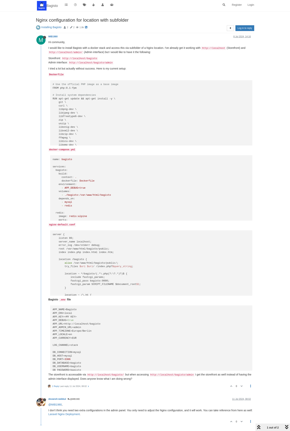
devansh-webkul (57, 399)
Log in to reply (245, 28)
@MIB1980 (74, 399)
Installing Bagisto (51, 27)
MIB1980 (53, 36)
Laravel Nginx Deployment (64, 414)
